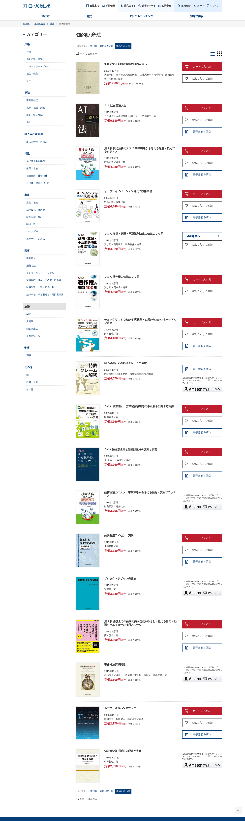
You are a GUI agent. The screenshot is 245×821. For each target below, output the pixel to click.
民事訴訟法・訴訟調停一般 (40, 287)
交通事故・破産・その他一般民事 (43, 280)
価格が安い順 (107, 46)
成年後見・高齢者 (35, 209)
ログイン (214, 5)
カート (200, 5)
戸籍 (27, 44)
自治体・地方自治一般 (38, 183)
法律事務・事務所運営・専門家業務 (44, 294)
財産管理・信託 (34, 217)
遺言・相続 (32, 202)
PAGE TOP (238, 810)
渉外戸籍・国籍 (34, 59)
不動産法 (31, 258)
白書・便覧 (32, 382)
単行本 (46, 16)
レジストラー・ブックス (39, 66)
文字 (28, 80)
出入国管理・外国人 (36, 141)
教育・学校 (32, 168)
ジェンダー (32, 231)
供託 (28, 122)
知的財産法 (32, 328)
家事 (27, 195)
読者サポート (149, 5)
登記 (27, 92)
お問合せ (166, 5)
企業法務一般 (33, 335)
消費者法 (31, 265)
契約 (28, 314)
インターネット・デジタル (40, 273)
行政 (27, 153)
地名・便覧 (32, 73)
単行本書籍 (39, 23)
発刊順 (93, 46)
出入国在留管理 (33, 134)
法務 (52, 23)
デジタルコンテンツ (141, 16)
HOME (26, 23)
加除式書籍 (196, 16)
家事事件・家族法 (35, 238)
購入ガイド (130, 5)
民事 (27, 250)
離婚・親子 (32, 224)
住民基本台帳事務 (35, 161)
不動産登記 (32, 100)
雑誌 (89, 16)
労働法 (29, 321)
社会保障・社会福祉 (36, 175)
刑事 (27, 347)
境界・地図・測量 (35, 107)
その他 (28, 367)
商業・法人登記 (34, 115)
